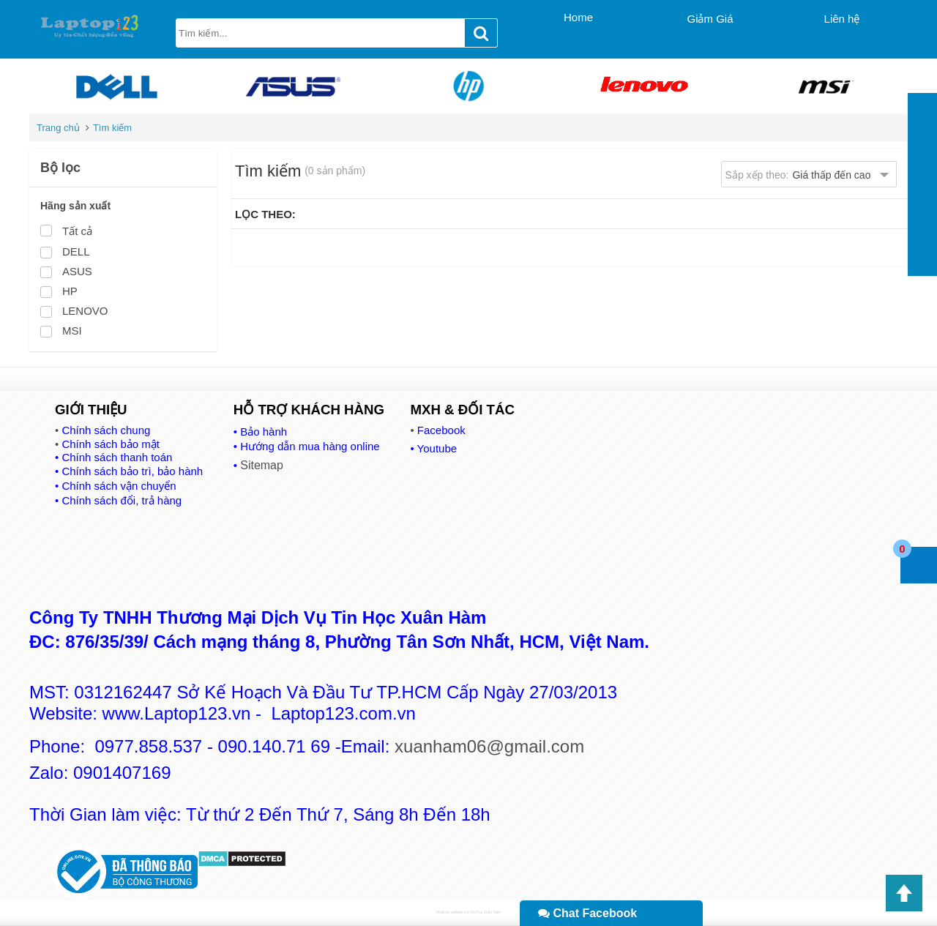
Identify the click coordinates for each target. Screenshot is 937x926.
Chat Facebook (587, 913)
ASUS (77, 271)
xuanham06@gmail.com (489, 746)
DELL (76, 251)
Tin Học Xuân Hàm (485, 912)
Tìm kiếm (112, 127)
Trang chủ (58, 127)
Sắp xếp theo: (798, 175)
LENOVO (85, 311)
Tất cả (77, 231)
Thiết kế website (449, 912)
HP (70, 291)
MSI (72, 330)
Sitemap (261, 465)
